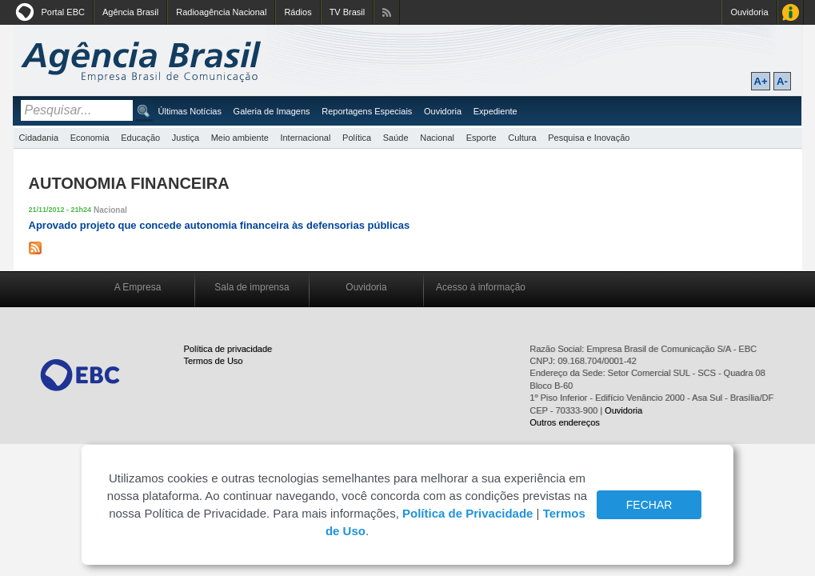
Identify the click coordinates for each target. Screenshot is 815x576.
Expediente (495, 111)
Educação (140, 137)
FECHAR (649, 504)
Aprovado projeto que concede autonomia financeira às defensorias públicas (219, 225)
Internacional (305, 137)
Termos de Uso (213, 361)
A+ (761, 81)
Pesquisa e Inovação (588, 137)
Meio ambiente (240, 137)
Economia (90, 137)
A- (782, 81)
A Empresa (138, 287)
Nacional (437, 137)
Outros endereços (564, 422)
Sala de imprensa (251, 287)
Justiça (185, 137)
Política (356, 137)
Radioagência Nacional (221, 12)
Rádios (297, 12)
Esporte (481, 137)
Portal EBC (63, 12)
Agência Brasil (130, 12)
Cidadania (39, 137)
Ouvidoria (749, 12)
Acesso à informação (480, 287)
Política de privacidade (228, 349)
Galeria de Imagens (272, 111)
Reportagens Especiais (367, 111)
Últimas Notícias (190, 111)
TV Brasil (348, 12)
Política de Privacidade (467, 513)
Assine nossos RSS (386, 12)
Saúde (396, 137)
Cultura (522, 137)
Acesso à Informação (790, 12)
